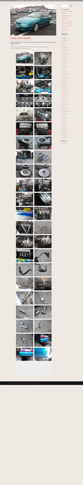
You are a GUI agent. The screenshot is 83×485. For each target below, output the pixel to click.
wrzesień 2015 (64, 59)
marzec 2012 (64, 123)
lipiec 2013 (63, 94)
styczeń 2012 (64, 125)
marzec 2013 (64, 104)
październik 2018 (65, 49)
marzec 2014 (64, 85)
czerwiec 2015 (64, 66)
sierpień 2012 (64, 113)
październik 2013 (65, 90)
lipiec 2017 (63, 52)
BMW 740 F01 (64, 30)
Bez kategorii (29, 39)
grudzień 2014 (64, 73)
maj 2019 (63, 42)
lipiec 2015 (63, 64)
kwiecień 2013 (64, 101)
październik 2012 (65, 111)
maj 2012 (63, 120)
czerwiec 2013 (64, 97)
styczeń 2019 (64, 47)
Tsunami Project (47, 0)
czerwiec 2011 (64, 137)
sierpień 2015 (64, 61)
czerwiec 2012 (64, 118)
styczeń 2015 (64, 71)
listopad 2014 (64, 75)
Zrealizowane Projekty (35, 0)
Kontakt (64, 0)
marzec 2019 (64, 45)
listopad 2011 (64, 130)
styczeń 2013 (64, 109)
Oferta (27, 0)
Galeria (54, 0)
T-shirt (59, 0)
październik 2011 (65, 132)
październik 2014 (65, 78)
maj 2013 (63, 99)
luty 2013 (63, 106)
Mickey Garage (20, 0)
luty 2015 (63, 68)
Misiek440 (19, 39)
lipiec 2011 (63, 135)
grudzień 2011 (64, 127)
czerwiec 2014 (64, 83)
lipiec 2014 (63, 80)
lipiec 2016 (63, 57)
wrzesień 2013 (64, 92)
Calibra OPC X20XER (20, 38)
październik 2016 (65, 54)
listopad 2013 (64, 87)
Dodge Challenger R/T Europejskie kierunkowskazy (66, 17)
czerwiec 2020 (64, 40)
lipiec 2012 (63, 116)
